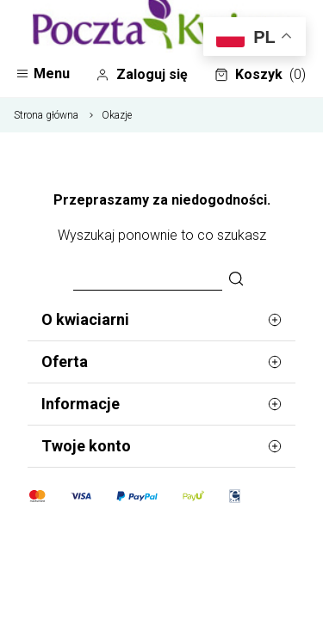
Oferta (161, 362)
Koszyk (260, 74)
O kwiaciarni (161, 320)
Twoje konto (161, 446)
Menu (43, 73)
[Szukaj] (236, 280)
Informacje (161, 404)
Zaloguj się (142, 74)
